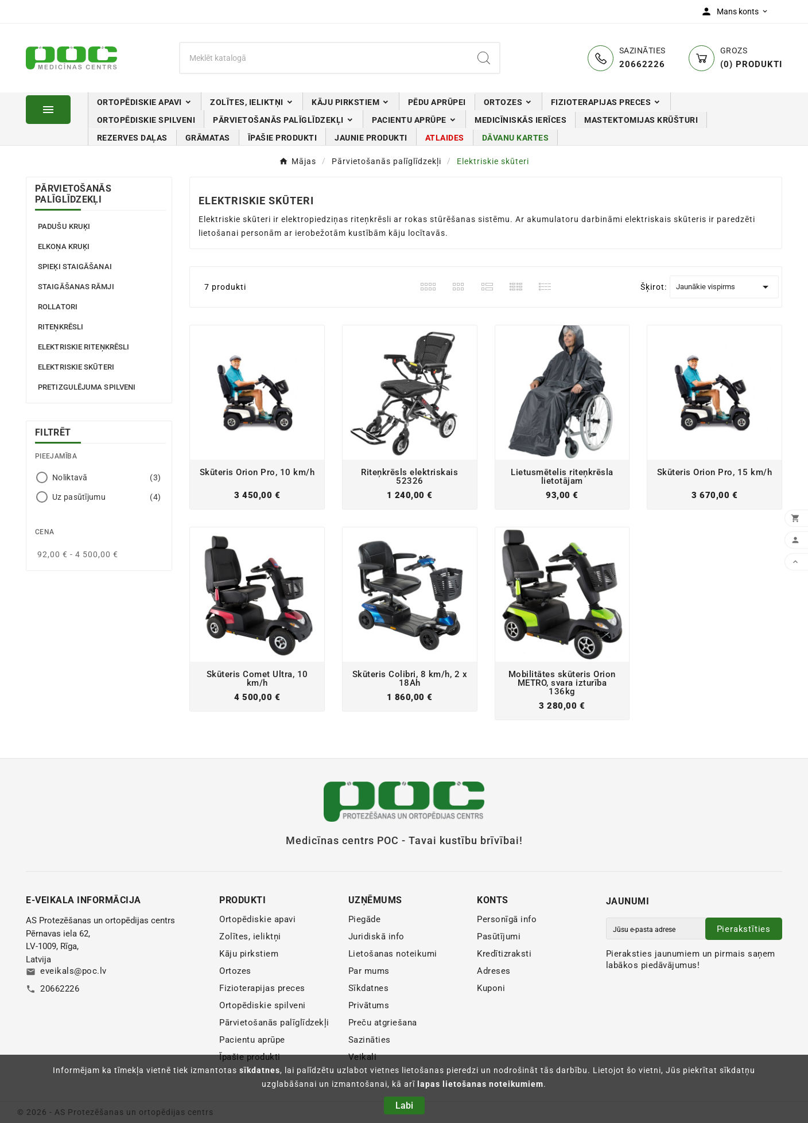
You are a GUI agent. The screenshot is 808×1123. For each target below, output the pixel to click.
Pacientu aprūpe (252, 1040)
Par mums (369, 971)
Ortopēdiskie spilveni (262, 1005)
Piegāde (364, 919)
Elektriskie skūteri (76, 367)
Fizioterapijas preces (262, 988)
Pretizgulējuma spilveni (86, 387)
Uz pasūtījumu (106, 497)
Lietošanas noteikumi (392, 954)
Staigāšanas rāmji (76, 286)
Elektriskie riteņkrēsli (83, 347)
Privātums (369, 1005)
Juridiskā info (376, 936)
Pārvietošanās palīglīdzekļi (73, 194)
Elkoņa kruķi (64, 246)
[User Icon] (737, 11)
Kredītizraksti (504, 954)
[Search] (483, 58)
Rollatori (57, 306)
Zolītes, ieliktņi (250, 936)
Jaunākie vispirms (724, 287)
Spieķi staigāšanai (75, 266)
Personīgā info (507, 919)
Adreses (494, 971)
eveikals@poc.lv (73, 971)
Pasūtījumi (498, 936)
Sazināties (369, 1040)
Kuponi (491, 988)
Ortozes (235, 971)
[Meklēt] (324, 58)
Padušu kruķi (64, 226)
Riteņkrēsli (60, 326)
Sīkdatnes (368, 988)
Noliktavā (106, 477)
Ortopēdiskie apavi (257, 919)
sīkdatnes (259, 1070)
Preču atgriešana (382, 1022)
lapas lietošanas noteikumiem (480, 1084)
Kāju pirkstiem (248, 954)
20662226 (59, 989)
